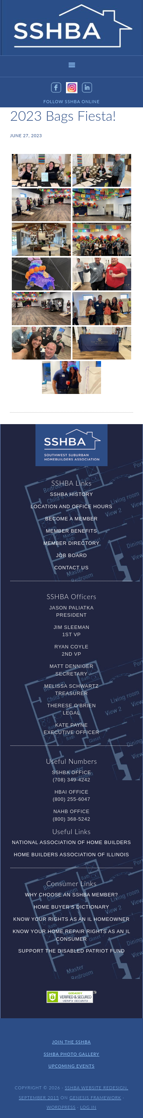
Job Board (71, 555)
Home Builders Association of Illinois (71, 854)
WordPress (61, 1105)
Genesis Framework (95, 1096)
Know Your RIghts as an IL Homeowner (71, 919)
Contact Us (71, 567)
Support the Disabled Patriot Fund (71, 951)
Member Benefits (71, 531)
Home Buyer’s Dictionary (71, 907)
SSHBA (71, 28)
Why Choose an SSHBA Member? (71, 895)
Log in (88, 1105)
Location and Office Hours (71, 506)
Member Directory (71, 543)
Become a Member (71, 519)
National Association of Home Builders (71, 842)
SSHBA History (71, 494)
